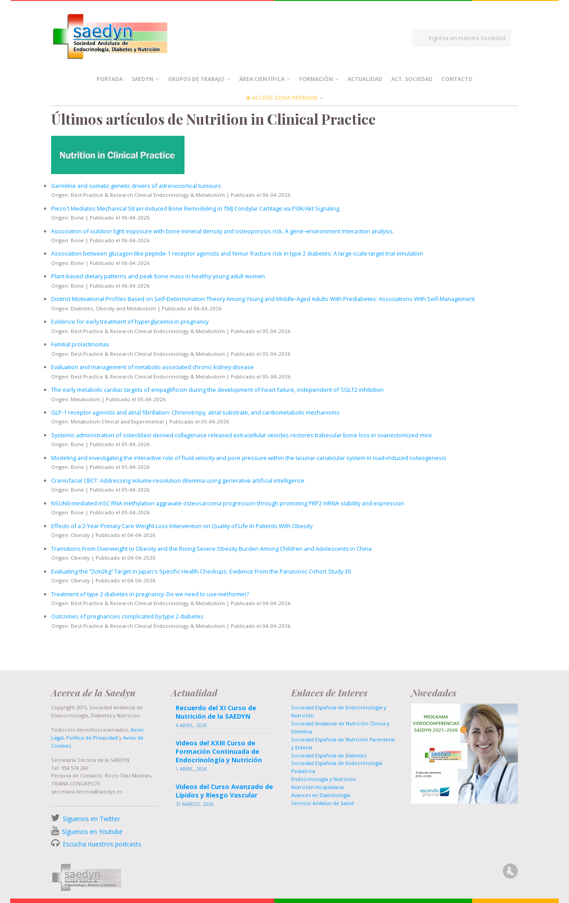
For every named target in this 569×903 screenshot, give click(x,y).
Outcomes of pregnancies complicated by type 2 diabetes (127, 616)
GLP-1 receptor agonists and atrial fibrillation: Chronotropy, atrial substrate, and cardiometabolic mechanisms (195, 412)
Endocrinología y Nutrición (323, 779)
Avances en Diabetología (320, 795)
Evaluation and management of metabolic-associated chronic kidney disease (152, 367)
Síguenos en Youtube (92, 831)
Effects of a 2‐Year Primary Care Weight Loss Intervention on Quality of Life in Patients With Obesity (182, 526)
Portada (109, 79)
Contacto (457, 79)
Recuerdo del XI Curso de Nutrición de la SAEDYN (216, 712)
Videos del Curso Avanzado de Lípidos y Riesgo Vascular (224, 790)
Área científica (261, 79)
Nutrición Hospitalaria (317, 787)
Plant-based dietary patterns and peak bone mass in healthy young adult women (158, 276)
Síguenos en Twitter (91, 818)
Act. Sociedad (412, 79)
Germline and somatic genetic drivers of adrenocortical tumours (136, 186)
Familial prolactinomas (80, 344)
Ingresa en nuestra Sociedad (467, 38)
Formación (316, 79)
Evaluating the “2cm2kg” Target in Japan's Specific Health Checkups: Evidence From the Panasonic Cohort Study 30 (201, 571)
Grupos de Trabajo (196, 79)
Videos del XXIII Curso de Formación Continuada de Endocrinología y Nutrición (219, 751)
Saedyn (142, 79)
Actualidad (365, 79)
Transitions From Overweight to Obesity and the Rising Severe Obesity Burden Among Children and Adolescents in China (211, 549)
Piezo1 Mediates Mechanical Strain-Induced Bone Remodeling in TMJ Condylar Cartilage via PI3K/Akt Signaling (195, 208)
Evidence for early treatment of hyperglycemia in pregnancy (129, 321)
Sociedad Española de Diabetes (328, 755)
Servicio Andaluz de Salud (322, 803)
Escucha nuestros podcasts (101, 844)
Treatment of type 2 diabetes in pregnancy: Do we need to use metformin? (150, 594)
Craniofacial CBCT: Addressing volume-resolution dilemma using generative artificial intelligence (178, 480)
